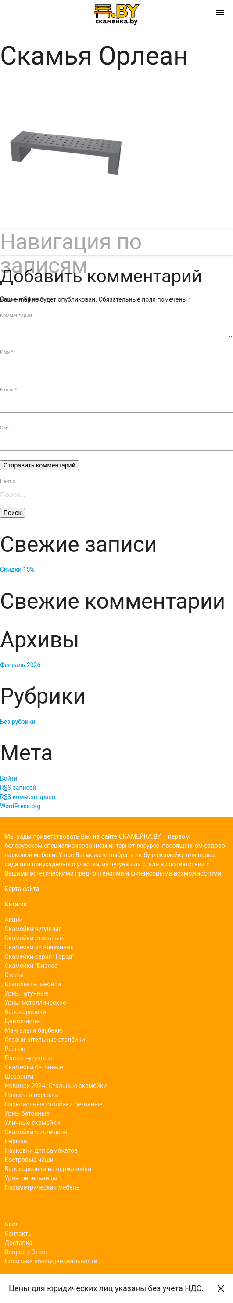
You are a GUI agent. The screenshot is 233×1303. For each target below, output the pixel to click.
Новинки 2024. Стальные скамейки (56, 1085)
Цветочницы (23, 1021)
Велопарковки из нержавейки (48, 1168)
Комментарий (16, 315)
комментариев (27, 796)
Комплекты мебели (33, 984)
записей (18, 787)
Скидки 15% (17, 569)
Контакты (19, 1233)
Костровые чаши (29, 1159)
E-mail (8, 390)
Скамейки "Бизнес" (32, 965)
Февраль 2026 (20, 664)
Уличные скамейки (32, 1122)
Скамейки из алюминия (39, 947)
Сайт (5, 428)
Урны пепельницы (31, 1178)
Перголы (17, 1141)
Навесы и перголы (31, 1095)
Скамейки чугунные (33, 928)
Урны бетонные (27, 1113)
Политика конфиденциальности (51, 1261)
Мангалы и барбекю (34, 1030)
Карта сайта (22, 888)
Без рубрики (17, 721)
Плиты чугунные (28, 1058)
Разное (15, 1048)
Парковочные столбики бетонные (54, 1104)
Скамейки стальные (34, 938)
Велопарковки (26, 1011)
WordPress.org (20, 806)
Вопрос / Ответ (26, 1252)
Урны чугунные (27, 993)
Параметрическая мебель (42, 1187)
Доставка (18, 1242)
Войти (9, 778)
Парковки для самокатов (41, 1150)
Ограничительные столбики (45, 1039)
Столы (14, 974)
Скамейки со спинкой (36, 1131)
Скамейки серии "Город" (40, 956)
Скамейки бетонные (34, 1067)
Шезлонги (19, 1076)
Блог (11, 1224)
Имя (6, 352)
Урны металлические (35, 1002)
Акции (14, 919)
